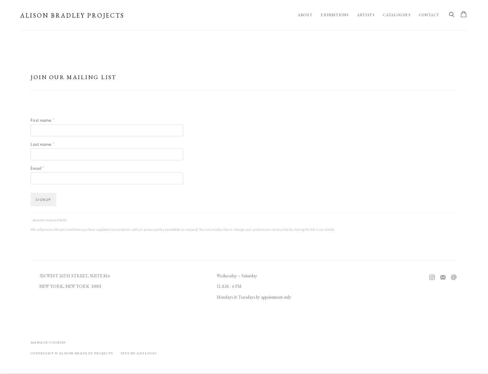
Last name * (42, 144)
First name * (42, 120)
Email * (37, 168)
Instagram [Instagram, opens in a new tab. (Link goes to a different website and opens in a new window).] (432, 278)
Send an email (454, 278)
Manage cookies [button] (48, 342)
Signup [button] (43, 200)
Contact (429, 15)
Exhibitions (335, 15)
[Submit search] (452, 14)
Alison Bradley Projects (72, 15)
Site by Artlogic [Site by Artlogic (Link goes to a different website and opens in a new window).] (139, 353)
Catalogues (396, 15)
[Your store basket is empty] (464, 15)
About (305, 15)
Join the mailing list (443, 278)
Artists (365, 15)
